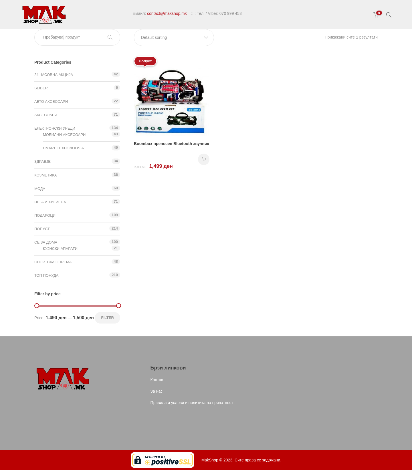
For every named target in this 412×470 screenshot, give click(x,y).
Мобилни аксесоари (64, 134)
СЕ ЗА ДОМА (45, 242)
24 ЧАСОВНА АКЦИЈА (53, 75)
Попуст (42, 229)
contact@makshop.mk (167, 13)
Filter (107, 318)
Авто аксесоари (51, 101)
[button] (174, 37)
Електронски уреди (54, 128)
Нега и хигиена (50, 202)
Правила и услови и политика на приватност (191, 402)
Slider (41, 88)
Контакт (157, 379)
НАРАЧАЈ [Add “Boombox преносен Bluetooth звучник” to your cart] (203, 159)
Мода (39, 188)
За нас (156, 391)
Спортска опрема (53, 262)
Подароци (45, 215)
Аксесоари (45, 115)
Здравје (42, 161)
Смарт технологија (63, 148)
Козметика (45, 175)
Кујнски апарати (60, 248)
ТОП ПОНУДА (46, 275)
